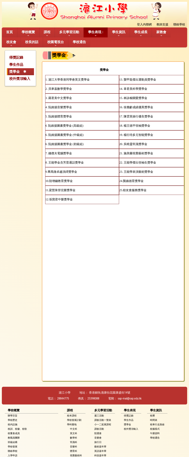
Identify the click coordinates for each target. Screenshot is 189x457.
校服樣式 (155, 429)
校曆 (152, 415)
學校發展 (12, 446)
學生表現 (94, 33)
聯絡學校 (12, 451)
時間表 (153, 420)
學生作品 (16, 64)
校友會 (11, 43)
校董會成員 (14, 433)
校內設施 (12, 424)
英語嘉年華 (100, 451)
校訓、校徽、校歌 (17, 429)
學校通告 (79, 42)
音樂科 (73, 446)
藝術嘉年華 (100, 446)
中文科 (73, 429)
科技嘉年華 (100, 455)
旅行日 (98, 442)
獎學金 (14, 71)
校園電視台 (55, 43)
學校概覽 (28, 33)
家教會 (161, 33)
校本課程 (72, 415)
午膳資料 (155, 433)
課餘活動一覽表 (102, 420)
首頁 (9, 32)
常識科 (73, 442)
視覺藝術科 (76, 455)
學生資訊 (118, 33)
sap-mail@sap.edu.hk (130, 398)
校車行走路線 (157, 424)
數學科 (73, 437)
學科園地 (72, 424)
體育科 (73, 451)
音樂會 (98, 437)
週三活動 (99, 415)
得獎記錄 (16, 57)
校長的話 (31, 42)
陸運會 (98, 433)
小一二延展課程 (102, 424)
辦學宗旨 (12, 415)
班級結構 (12, 442)
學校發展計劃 (74, 420)
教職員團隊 (14, 437)
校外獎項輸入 (19, 79)
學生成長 (140, 33)
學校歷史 (12, 420)
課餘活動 (99, 429)
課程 (47, 33)
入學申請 (12, 455)
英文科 (73, 433)
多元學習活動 (69, 33)
